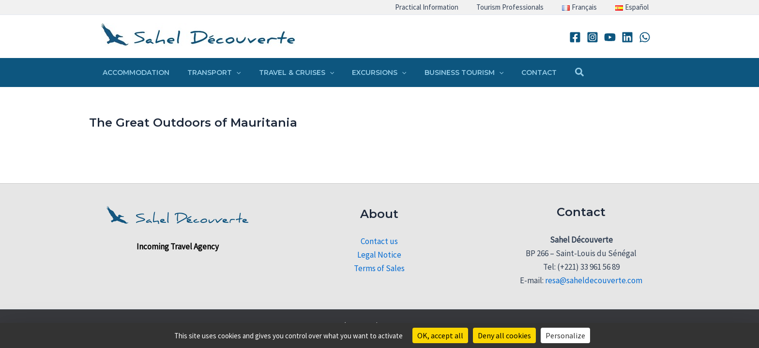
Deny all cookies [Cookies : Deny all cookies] (504, 335)
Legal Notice (379, 254)
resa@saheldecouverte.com (593, 280)
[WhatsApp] (645, 37)
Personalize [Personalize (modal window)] (565, 335)
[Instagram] (592, 37)
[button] (230, 72)
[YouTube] (610, 37)
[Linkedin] (627, 37)
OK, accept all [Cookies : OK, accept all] (440, 335)
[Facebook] (575, 37)
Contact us (379, 241)
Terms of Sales (379, 268)
